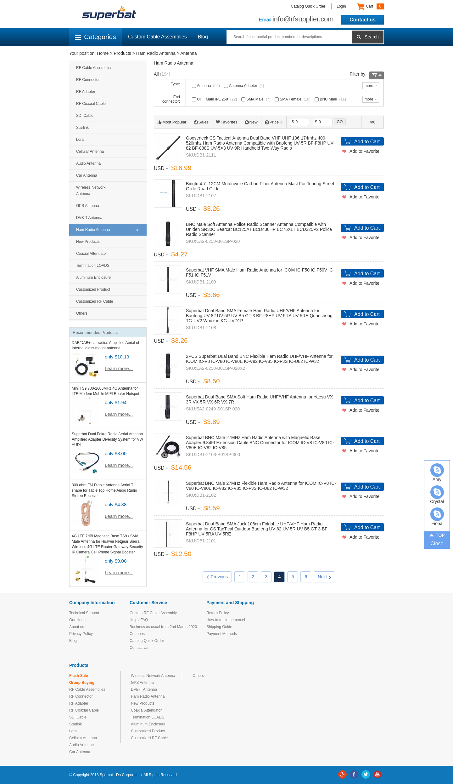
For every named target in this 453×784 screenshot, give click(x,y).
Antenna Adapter (244, 85)
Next (324, 576)
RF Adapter (85, 91)
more (369, 85)
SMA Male (256, 99)
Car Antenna (86, 175)
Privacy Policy (81, 634)
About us (76, 627)
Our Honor (78, 620)
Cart (370, 6)
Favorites (226, 122)
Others (81, 313)
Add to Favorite (364, 151)
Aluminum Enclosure (93, 277)
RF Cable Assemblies (94, 68)
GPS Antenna (87, 205)
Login (341, 6)
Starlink (82, 127)
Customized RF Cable (94, 301)
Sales (201, 122)
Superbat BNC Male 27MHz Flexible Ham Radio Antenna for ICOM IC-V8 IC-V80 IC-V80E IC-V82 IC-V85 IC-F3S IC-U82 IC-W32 (261, 486)
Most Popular (172, 122)
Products (122, 53)
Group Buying (81, 682)
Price (274, 122)
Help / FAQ (139, 620)
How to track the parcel (225, 620)
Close (437, 543)
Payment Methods (221, 634)
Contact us (363, 19)
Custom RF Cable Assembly (153, 613)
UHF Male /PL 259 (215, 99)
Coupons (137, 634)
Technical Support (84, 613)
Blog (203, 36)
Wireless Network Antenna (90, 190)
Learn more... (119, 368)
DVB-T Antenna (89, 217)
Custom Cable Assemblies (157, 36)
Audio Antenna (88, 163)
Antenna (188, 53)
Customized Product (93, 289)
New (251, 122)
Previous (217, 576)
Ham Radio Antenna (156, 53)
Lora (80, 139)
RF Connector (88, 79)
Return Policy (217, 613)
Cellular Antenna (90, 151)
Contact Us (139, 647)
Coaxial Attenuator (91, 253)
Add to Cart (367, 141)
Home (103, 53)
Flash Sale (78, 675)
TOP (437, 535)
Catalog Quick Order (308, 6)
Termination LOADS (92, 265)
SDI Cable (84, 115)
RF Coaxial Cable (91, 103)
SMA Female (293, 99)
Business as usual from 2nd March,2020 (163, 627)
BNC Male (331, 99)
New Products (88, 241)
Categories (95, 36)
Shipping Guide (219, 627)
